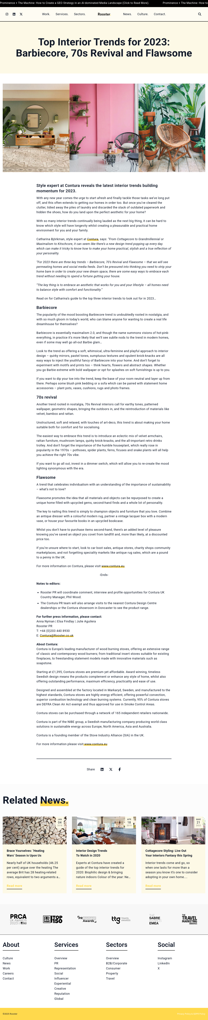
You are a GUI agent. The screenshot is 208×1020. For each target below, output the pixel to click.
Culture (8, 958)
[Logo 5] (155, 919)
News (7, 963)
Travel (110, 978)
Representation (65, 968)
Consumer (113, 968)
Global (59, 998)
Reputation (62, 993)
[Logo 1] (18, 919)
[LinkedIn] (14, 14)
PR (56, 963)
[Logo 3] (86, 919)
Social (58, 973)
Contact (8, 978)
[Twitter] (21, 14)
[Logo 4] (121, 919)
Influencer (61, 978)
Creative (60, 988)
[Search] (200, 14)
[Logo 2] (52, 919)
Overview (60, 958)
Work (6, 968)
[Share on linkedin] (102, 769)
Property (112, 973)
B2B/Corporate (116, 963)
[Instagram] (6, 14)
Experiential (62, 983)
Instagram (165, 958)
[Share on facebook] (119, 769)
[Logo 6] (189, 919)
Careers (8, 973)
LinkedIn (164, 963)
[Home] (104, 14)
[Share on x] (111, 769)
